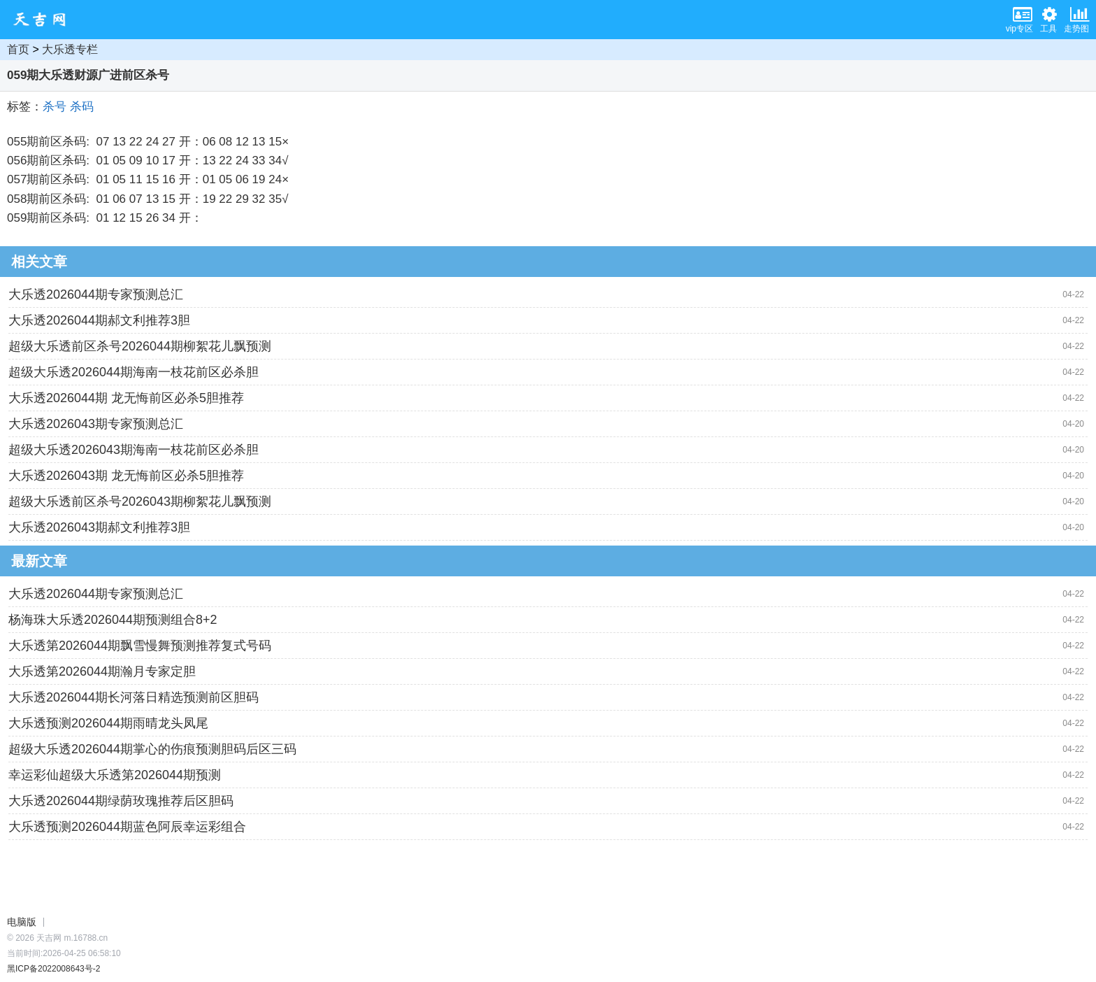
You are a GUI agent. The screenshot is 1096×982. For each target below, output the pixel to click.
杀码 (82, 106)
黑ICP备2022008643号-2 (53, 969)
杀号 (54, 106)
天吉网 (44, 19)
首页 (18, 49)
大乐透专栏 (70, 49)
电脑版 (21, 921)
